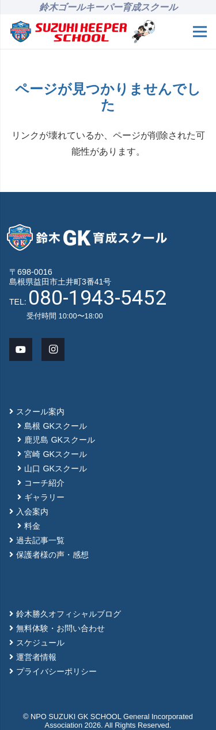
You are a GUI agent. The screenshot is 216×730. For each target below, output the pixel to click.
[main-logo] (68, 31)
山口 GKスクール (55, 468)
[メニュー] (199, 31)
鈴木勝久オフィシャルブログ (68, 613)
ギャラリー (44, 497)
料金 (32, 526)
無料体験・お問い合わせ (60, 628)
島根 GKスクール (55, 426)
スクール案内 (40, 411)
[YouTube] (20, 349)
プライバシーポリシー (56, 671)
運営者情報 (36, 657)
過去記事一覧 (40, 540)
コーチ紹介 (44, 482)
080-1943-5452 (97, 298)
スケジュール (40, 642)
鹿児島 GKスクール (59, 439)
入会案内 (32, 511)
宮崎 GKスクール (55, 454)
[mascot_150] (143, 31)
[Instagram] (53, 349)
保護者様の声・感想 (52, 554)
